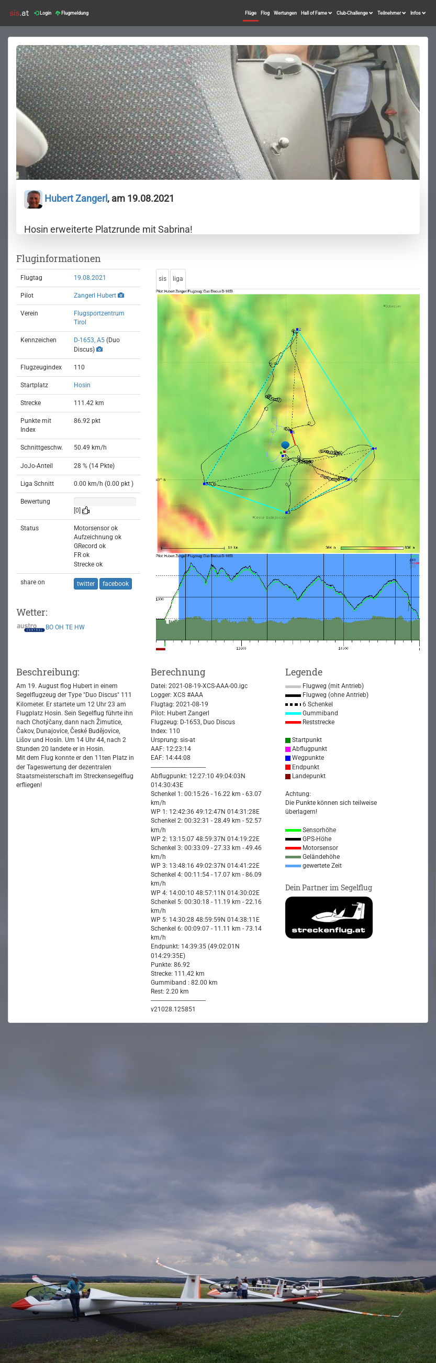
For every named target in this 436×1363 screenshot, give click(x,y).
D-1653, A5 (89, 340)
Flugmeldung (71, 13)
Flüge (250, 13)
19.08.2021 (90, 277)
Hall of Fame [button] (316, 13)
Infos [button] (418, 13)
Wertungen (285, 13)
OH (59, 627)
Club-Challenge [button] (355, 13)
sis (162, 278)
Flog (265, 13)
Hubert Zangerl (65, 198)
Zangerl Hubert (95, 295)
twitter (86, 583)
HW (79, 627)
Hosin (82, 385)
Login (42, 13)
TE (69, 627)
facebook (116, 583)
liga (178, 278)
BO (49, 627)
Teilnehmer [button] (391, 13)
